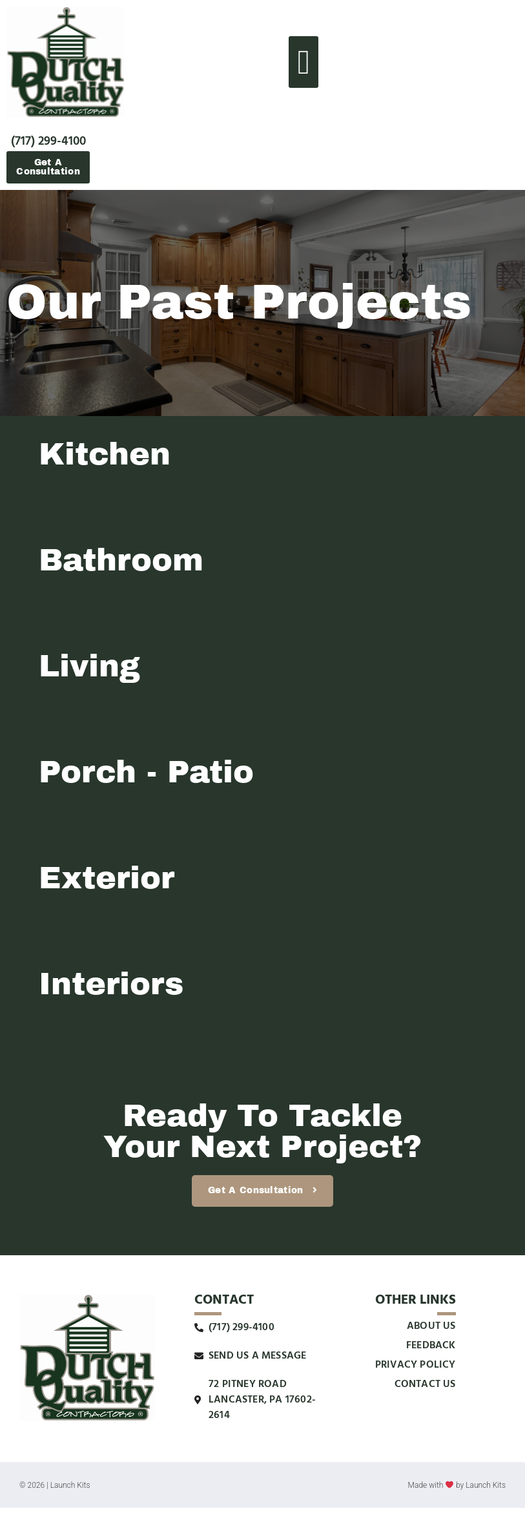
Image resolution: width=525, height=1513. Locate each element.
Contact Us (425, 1389)
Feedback (431, 1350)
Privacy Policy (415, 1370)
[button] (303, 62)
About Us (431, 1331)
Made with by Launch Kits (457, 1491)
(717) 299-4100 (48, 141)
